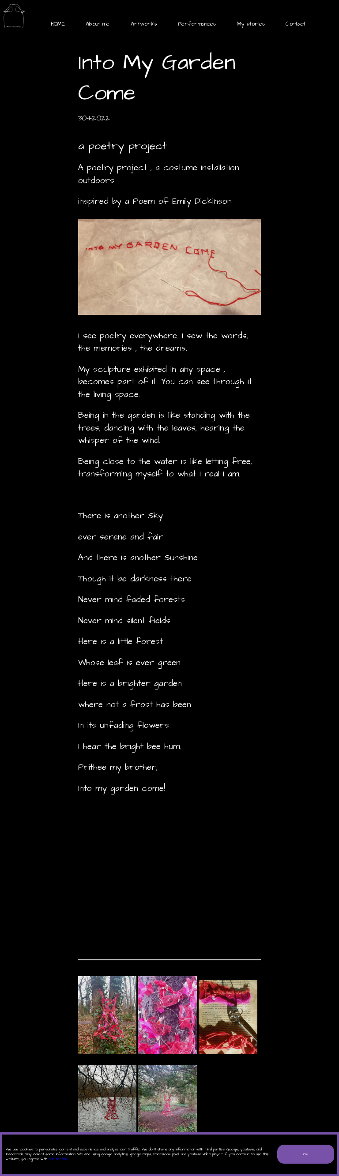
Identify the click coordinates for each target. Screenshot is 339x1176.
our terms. (58, 1159)
